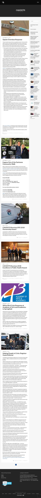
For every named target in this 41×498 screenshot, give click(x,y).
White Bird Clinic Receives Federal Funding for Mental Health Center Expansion (35, 75)
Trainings (14, 493)
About (6, 493)
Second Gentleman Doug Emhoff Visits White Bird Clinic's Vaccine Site (35, 115)
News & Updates (19, 493)
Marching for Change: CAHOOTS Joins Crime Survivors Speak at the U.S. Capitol (35, 55)
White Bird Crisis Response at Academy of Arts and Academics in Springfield (14, 307)
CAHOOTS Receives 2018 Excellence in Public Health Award (15, 267)
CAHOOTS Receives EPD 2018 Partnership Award (14, 228)
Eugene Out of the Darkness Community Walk (13, 163)
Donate (24, 493)
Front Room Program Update (35, 50)
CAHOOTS (4, 68)
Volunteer (28, 493)
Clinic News (11, 278)
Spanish (2, 476)
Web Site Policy (3, 477)
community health (18, 278)
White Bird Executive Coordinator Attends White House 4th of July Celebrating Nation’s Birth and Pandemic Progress (35, 89)
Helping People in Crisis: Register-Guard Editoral (15, 354)
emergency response (17, 328)
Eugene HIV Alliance (7, 125)
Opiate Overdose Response (12, 40)
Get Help (33, 493)
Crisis (10, 328)
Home (3, 493)
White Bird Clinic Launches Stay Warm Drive (36, 82)
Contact (37, 493)
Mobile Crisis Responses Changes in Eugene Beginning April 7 (34, 37)
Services (10, 493)
